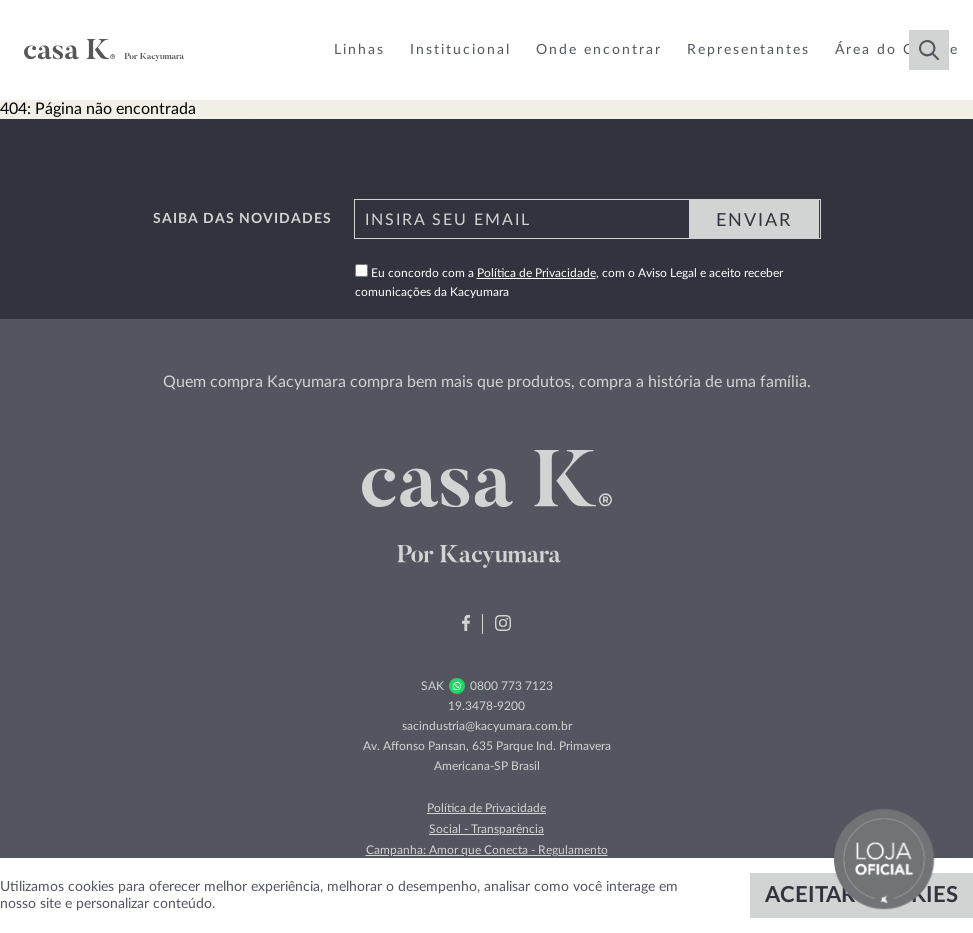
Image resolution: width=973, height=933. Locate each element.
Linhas (359, 50)
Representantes (748, 50)
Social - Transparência (486, 829)
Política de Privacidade (536, 273)
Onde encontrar (599, 50)
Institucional (460, 50)
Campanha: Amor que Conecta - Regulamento (487, 850)
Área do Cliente (897, 50)
